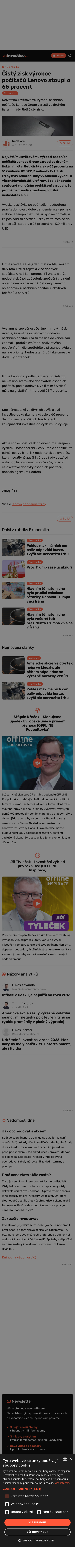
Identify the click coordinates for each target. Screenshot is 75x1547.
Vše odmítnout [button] (37, 1532)
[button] (37, 1489)
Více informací (63, 1483)
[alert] (37, 773)
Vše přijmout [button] (37, 1522)
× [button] (70, 1459)
